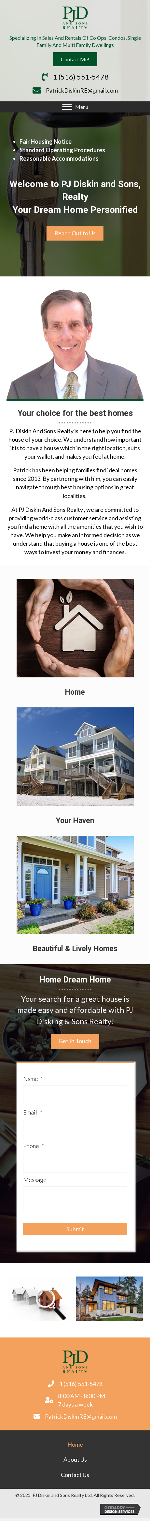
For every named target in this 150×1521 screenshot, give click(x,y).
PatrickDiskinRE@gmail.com (82, 90)
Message (35, 1179)
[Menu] (75, 106)
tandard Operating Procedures (64, 150)
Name (33, 1078)
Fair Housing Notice (46, 141)
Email (32, 1112)
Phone (33, 1145)
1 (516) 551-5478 (81, 76)
